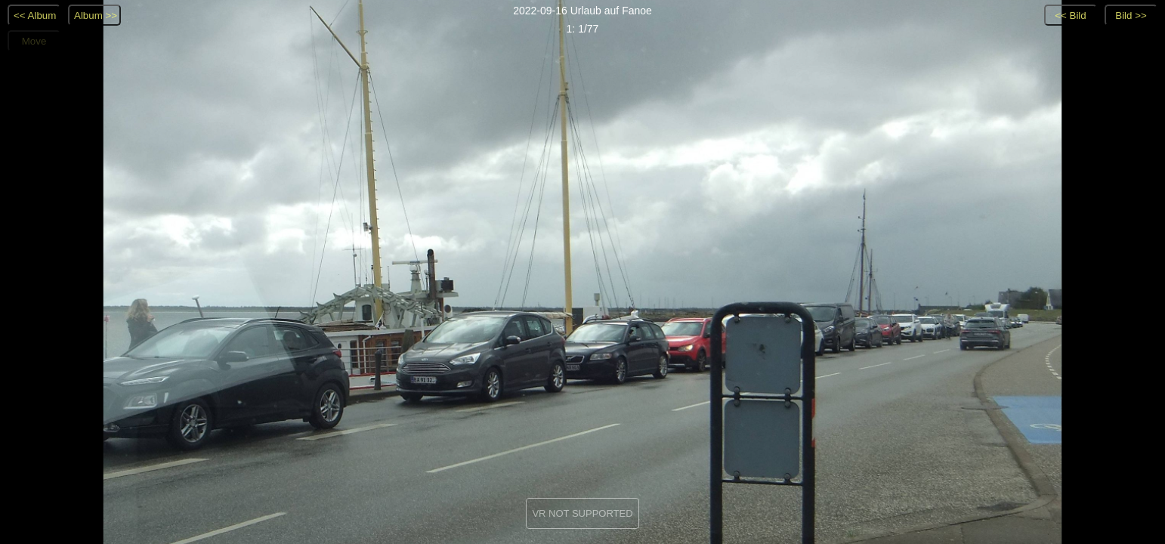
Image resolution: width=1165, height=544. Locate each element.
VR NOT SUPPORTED (582, 513)
